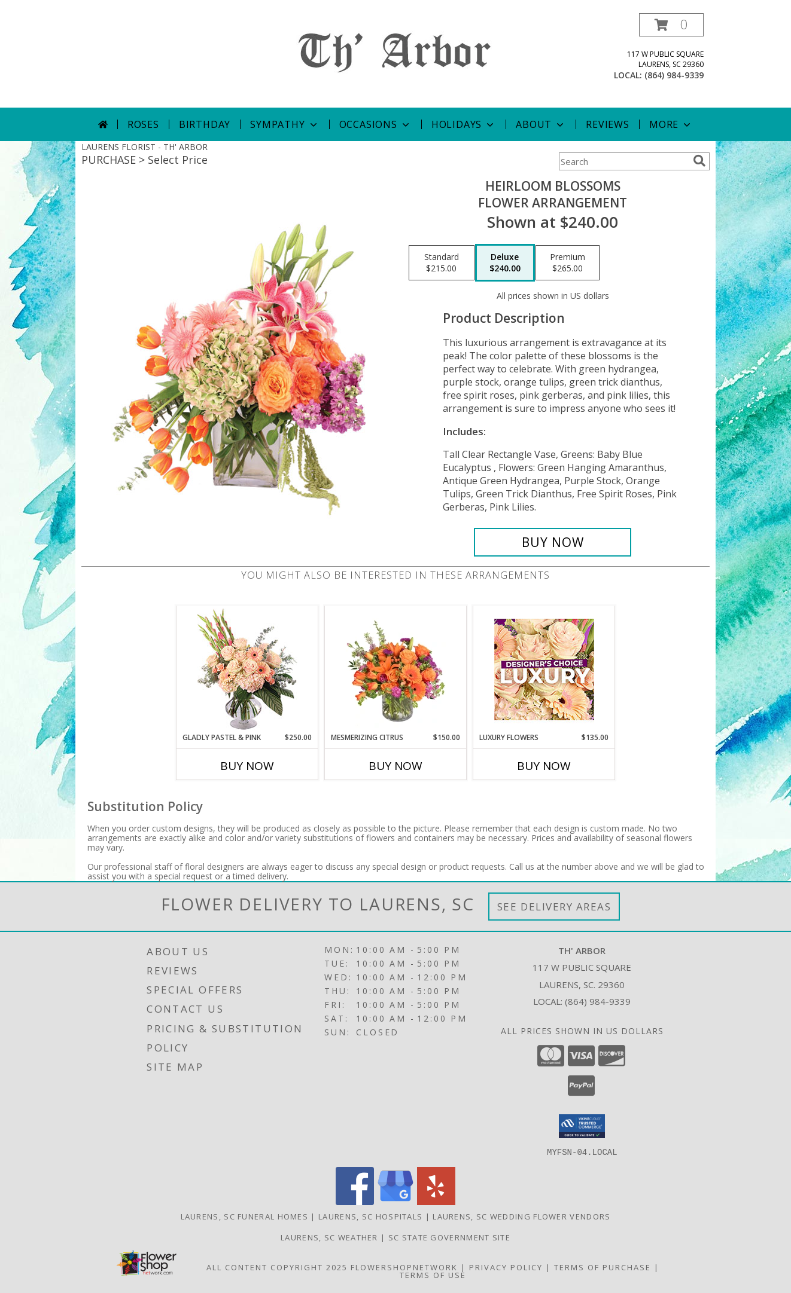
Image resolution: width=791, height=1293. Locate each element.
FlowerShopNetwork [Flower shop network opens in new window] (404, 1266)
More (671, 124)
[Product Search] (623, 161)
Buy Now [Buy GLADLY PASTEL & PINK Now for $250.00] (247, 766)
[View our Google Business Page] (395, 1201)
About (541, 124)
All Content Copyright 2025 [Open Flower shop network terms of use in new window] (277, 1266)
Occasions (375, 124)
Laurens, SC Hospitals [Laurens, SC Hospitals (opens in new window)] (370, 1216)
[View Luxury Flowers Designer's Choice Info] (544, 669)
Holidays (463, 124)
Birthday (204, 124)
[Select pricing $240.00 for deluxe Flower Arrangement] (505, 263)
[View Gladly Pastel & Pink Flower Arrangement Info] (247, 669)
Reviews (607, 124)
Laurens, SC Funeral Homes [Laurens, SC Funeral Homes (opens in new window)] (245, 1216)
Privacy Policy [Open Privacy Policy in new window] (506, 1266)
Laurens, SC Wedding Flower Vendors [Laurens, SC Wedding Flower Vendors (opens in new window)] (521, 1216)
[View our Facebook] (355, 1201)
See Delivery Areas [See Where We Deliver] (554, 906)
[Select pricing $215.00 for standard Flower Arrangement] (441, 263)
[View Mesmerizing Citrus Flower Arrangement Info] (396, 669)
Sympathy (284, 124)
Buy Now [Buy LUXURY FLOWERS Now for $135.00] (544, 766)
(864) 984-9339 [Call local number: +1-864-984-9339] (674, 75)
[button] (671, 24)
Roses (143, 124)
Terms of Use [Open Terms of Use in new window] (433, 1274)
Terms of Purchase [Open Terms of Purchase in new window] (602, 1266)
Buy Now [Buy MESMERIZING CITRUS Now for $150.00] (395, 766)
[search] (699, 160)
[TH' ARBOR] (396, 54)
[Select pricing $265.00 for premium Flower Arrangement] (567, 263)
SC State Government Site (449, 1236)
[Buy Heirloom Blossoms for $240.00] (552, 542)
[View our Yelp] (436, 1201)
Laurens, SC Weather (329, 1236)
